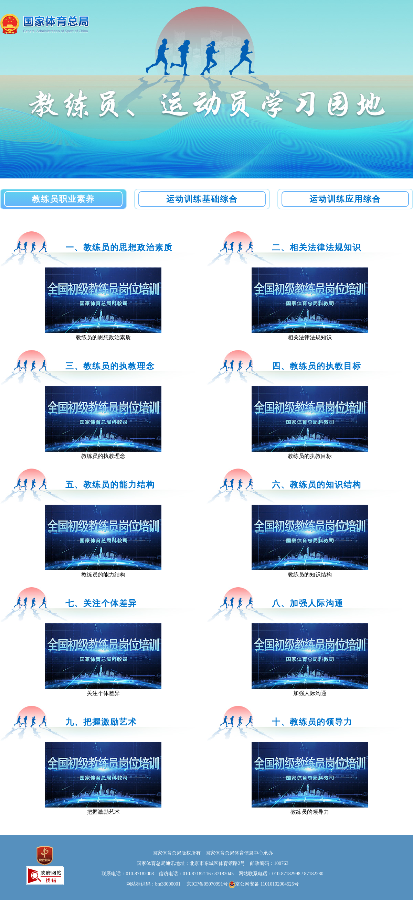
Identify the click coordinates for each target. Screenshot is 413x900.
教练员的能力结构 (103, 575)
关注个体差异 (103, 693)
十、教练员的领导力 (312, 721)
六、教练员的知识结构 (316, 484)
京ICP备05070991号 (205, 884)
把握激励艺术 (103, 812)
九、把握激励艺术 (101, 721)
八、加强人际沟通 (307, 603)
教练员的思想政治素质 (103, 337)
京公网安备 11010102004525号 (264, 884)
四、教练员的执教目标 (316, 366)
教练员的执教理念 (103, 456)
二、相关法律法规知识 (316, 247)
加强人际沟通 (309, 693)
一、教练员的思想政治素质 (119, 247)
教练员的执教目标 (310, 456)
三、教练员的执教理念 (110, 366)
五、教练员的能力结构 (110, 484)
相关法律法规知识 (310, 337)
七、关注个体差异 (101, 603)
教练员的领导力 (309, 812)
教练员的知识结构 (310, 575)
